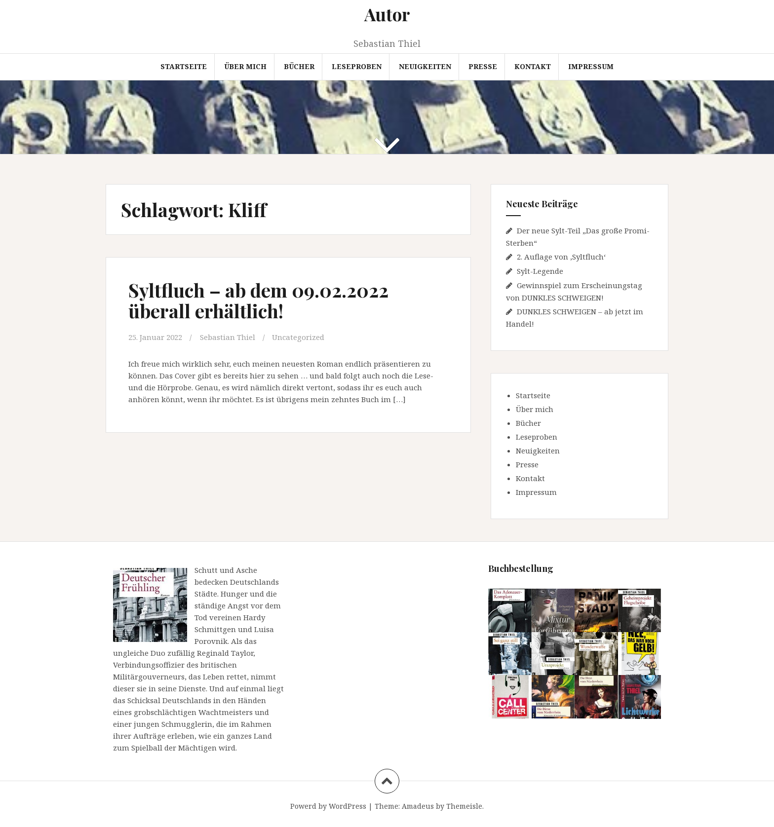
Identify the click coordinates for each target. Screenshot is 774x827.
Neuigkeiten (425, 66)
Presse (482, 66)
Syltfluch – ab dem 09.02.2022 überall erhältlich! (258, 300)
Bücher (299, 66)
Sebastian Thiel (227, 337)
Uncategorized (298, 337)
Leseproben (357, 66)
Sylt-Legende (540, 271)
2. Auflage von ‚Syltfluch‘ (561, 257)
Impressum (591, 66)
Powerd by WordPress (328, 806)
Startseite (183, 66)
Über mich (245, 66)
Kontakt (532, 66)
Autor (387, 14)
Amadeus (418, 806)
